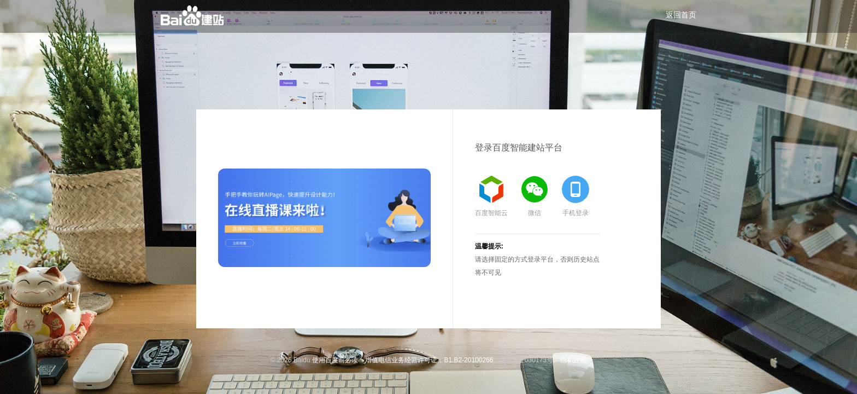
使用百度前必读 (335, 360)
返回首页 (681, 14)
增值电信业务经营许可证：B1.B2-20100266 (429, 360)
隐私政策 (573, 360)
